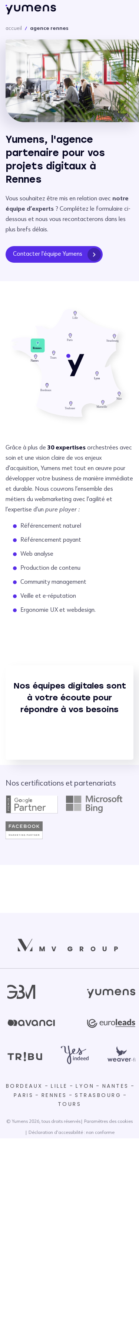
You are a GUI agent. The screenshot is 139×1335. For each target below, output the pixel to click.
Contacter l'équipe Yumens (57, 254)
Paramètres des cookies (108, 1122)
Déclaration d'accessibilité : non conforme (72, 1133)
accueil (14, 28)
